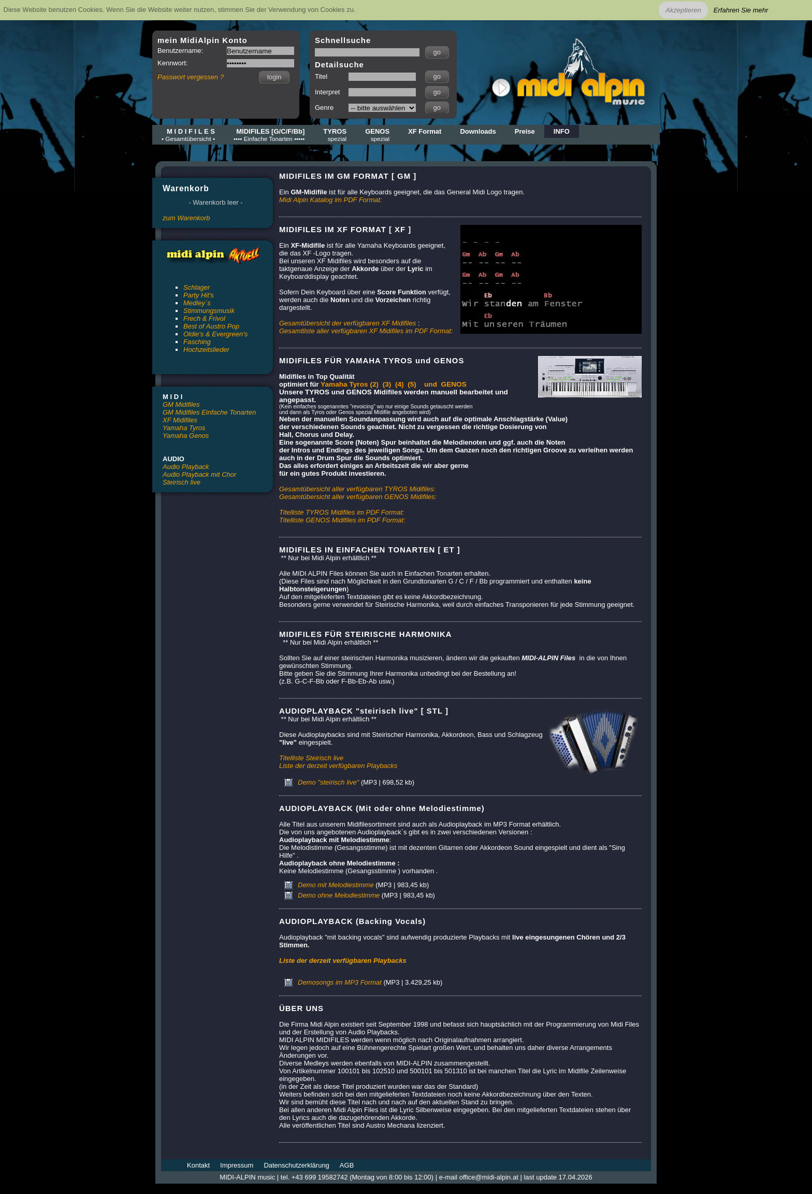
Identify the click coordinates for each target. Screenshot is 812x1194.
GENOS (377, 134)
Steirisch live (181, 482)
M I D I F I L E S (188, 134)
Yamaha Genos (186, 435)
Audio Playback (186, 467)
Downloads (478, 131)
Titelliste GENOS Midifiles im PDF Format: (342, 520)
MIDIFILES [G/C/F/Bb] (269, 134)
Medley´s (197, 303)
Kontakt (198, 1165)
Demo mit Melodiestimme (336, 885)
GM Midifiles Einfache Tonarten (209, 412)
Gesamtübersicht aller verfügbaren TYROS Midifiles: (357, 489)
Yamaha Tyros (184, 428)
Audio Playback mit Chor (199, 474)
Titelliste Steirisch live (311, 758)
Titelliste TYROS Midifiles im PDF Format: (341, 512)
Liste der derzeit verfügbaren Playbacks (338, 766)
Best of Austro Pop (211, 326)
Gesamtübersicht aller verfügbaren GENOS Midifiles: (358, 497)
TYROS (334, 134)
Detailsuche (339, 64)
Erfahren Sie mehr (741, 10)
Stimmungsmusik (209, 311)
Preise (525, 131)
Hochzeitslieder (206, 349)
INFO (562, 131)
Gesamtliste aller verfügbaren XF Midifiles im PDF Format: (366, 331)
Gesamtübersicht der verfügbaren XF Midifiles (347, 323)
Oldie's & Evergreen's (215, 334)
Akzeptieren (683, 10)
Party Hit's (198, 295)
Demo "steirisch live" (328, 782)
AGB (347, 1165)
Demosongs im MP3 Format (340, 982)
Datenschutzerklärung (296, 1165)
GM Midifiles (181, 404)
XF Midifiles (180, 420)
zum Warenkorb (186, 218)
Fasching (197, 342)
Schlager (196, 287)
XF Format (424, 131)
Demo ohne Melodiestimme (339, 895)
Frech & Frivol (204, 318)
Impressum (236, 1165)
